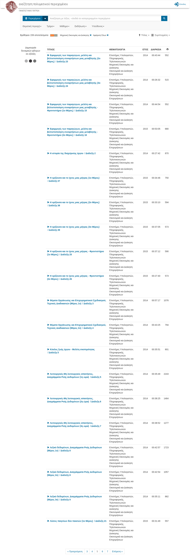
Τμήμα (51, 26)
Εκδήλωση (81, 26)
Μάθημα (65, 26)
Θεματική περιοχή (32, 26)
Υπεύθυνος (98, 26)
